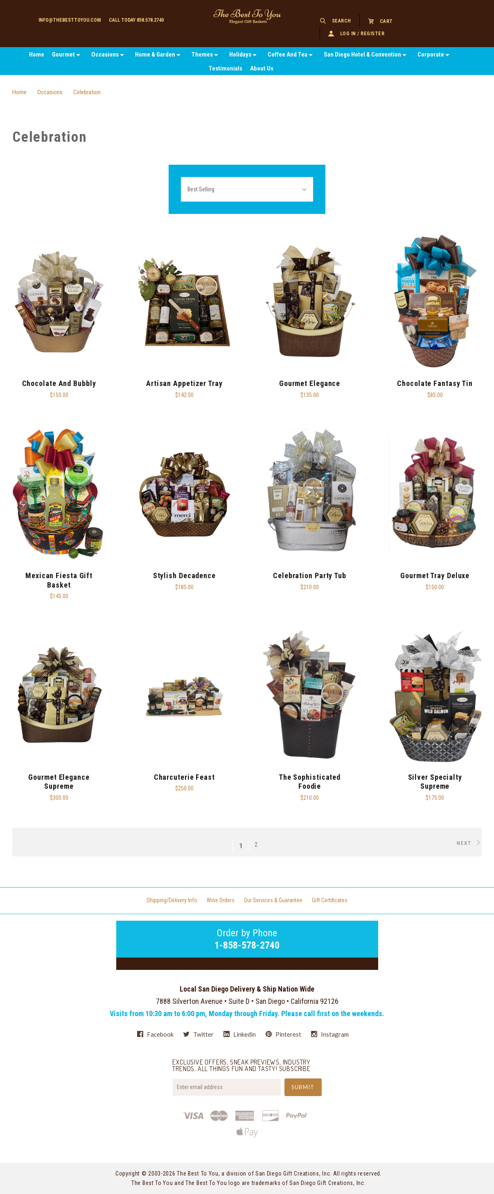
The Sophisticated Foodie (310, 782)
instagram (330, 1034)
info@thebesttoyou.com (69, 20)
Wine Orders (221, 900)
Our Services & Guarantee (273, 900)
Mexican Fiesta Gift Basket (58, 580)
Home (36, 54)
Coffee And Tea (287, 54)
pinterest (283, 1034)
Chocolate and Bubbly (59, 383)
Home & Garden (155, 54)
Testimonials (225, 68)
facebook (155, 1034)
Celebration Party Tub (309, 575)
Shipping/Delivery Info (172, 900)
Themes (202, 54)
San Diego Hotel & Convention (362, 54)
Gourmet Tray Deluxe (434, 575)
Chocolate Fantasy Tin (435, 383)
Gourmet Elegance (309, 383)
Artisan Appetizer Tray (184, 383)
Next (469, 843)
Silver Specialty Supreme (435, 782)
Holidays (240, 54)
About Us (261, 68)
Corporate (430, 54)
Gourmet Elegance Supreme (58, 782)
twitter (198, 1034)
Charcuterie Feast (184, 777)
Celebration (87, 92)
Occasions (105, 54)
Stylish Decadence (184, 575)
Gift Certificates (329, 900)
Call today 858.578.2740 (136, 20)
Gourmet (63, 54)
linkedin (239, 1034)
